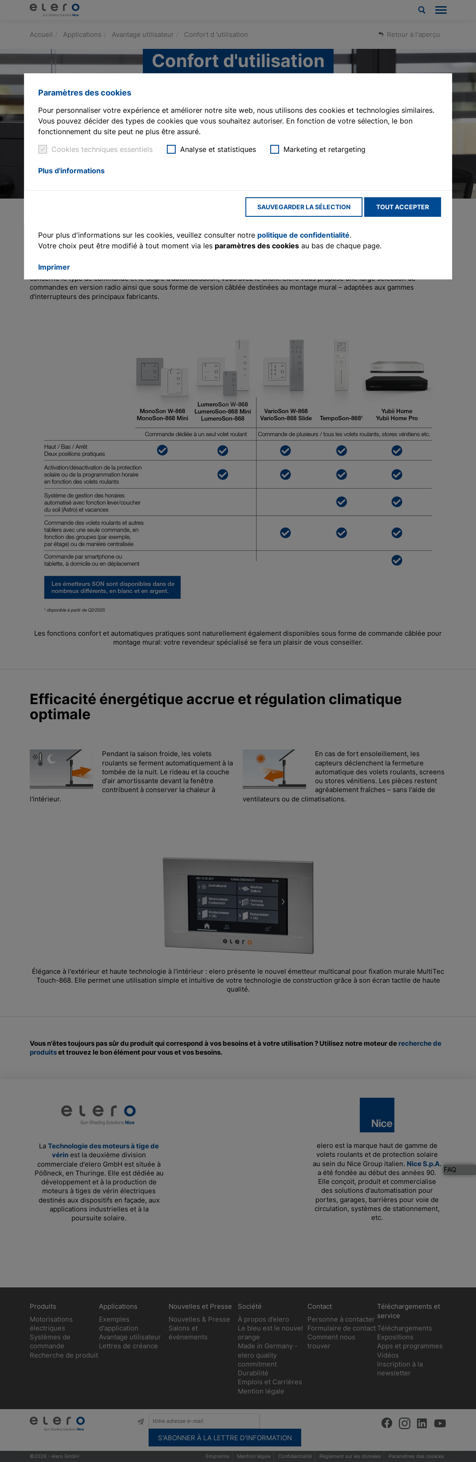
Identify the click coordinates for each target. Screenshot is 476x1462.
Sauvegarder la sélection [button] (303, 207)
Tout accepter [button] (402, 207)
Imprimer (54, 267)
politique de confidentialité (303, 235)
